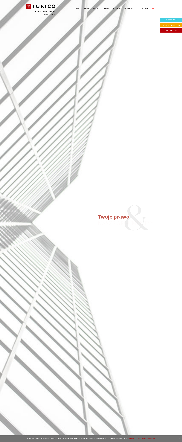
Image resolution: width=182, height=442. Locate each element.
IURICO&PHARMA (171, 20)
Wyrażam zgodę (134, 438)
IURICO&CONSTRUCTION (171, 25)
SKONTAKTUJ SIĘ (171, 30)
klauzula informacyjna (148, 438)
